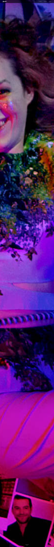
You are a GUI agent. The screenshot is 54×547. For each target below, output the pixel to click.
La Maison (40, 1)
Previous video (27, 545)
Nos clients (45, 1)
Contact (50, 1)
